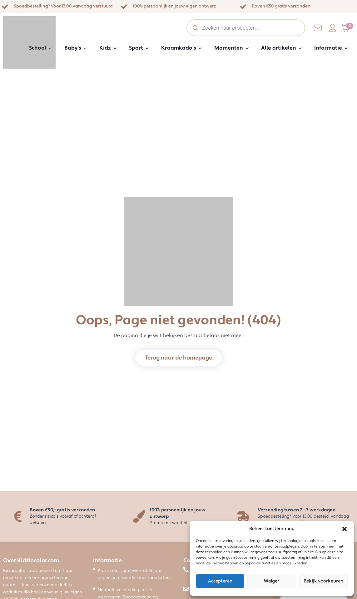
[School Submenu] (52, 48)
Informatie (328, 48)
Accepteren (220, 581)
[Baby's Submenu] (87, 48)
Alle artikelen (278, 48)
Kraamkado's (178, 48)
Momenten (228, 48)
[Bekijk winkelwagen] (347, 28)
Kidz (105, 48)
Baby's (72, 48)
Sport (136, 48)
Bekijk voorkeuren (323, 581)
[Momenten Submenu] (249, 48)
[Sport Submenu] (149, 48)
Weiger (271, 581)
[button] (344, 529)
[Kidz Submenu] (117, 48)
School (37, 48)
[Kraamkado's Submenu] (202, 48)
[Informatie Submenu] (348, 48)
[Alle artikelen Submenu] (302, 48)
